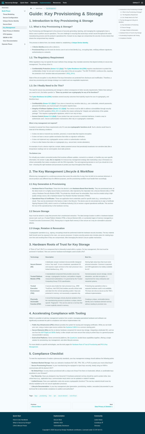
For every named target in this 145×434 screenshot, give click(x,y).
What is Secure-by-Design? (22, 423)
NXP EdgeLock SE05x (48, 332)
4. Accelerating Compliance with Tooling (129, 35)
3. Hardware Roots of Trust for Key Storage (130, 33)
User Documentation (10, 41)
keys (36, 396)
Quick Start (24, 2)
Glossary (97, 425)
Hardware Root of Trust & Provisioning (84, 344)
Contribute (98, 423)
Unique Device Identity (11, 21)
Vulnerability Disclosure (61, 425)
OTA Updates (7, 34)
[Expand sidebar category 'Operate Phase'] (25, 44)
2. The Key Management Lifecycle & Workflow (128, 21)
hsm (50, 396)
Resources (57, 2)
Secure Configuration (10, 17)
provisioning (43, 396)
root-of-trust (73, 396)
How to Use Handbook (20, 420)
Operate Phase (7, 44)
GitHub (136, 2)
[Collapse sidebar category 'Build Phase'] (25, 11)
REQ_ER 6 (70, 73)
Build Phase (6, 11)
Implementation (45, 2)
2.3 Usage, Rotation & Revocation (129, 30)
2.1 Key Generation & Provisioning (129, 25)
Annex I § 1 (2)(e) (57, 68)
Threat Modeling (8, 14)
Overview (5, 7)
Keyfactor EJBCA (71, 327)
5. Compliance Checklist (125, 38)
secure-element (62, 396)
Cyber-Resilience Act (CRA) (76, 68)
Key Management (9, 27)
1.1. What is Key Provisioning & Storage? (131, 12)
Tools (65, 2)
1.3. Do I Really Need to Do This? (129, 17)
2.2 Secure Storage (125, 27)
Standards (34, 2)
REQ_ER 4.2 (56, 111)
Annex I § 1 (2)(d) (60, 108)
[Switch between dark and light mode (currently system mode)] (142, 2)
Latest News (98, 420)
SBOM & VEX (7, 37)
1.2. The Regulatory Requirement (129, 14)
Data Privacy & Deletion (11, 31)
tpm (55, 396)
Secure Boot (7, 24)
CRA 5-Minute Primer (20, 425)
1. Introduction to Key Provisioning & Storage (130, 9)
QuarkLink (73, 338)
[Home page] (31, 8)
